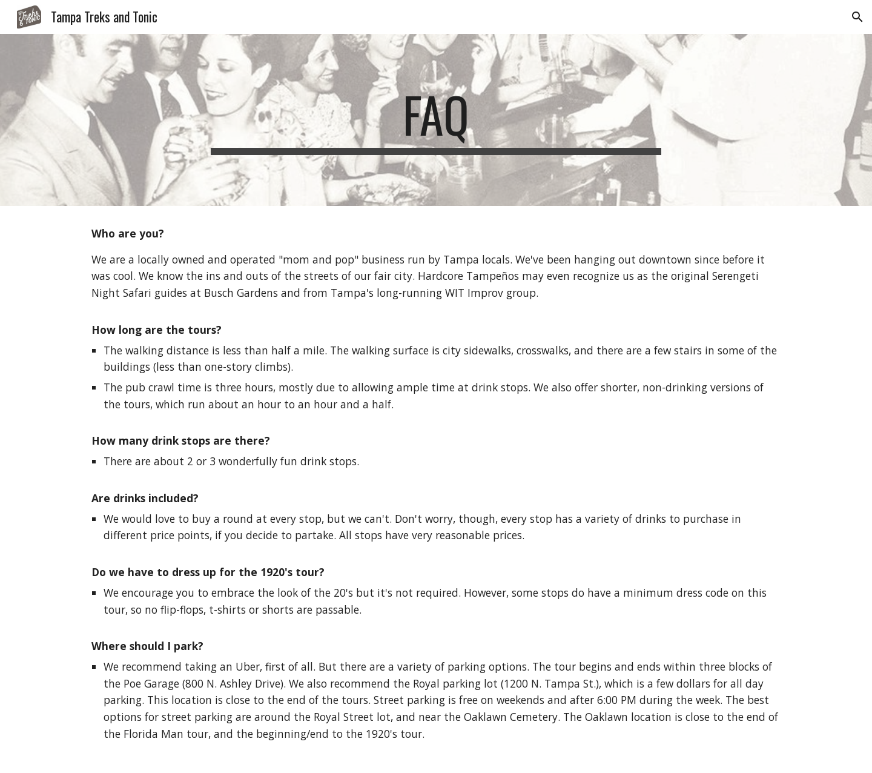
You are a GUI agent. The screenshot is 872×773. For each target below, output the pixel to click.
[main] (436, 120)
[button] (857, 17)
